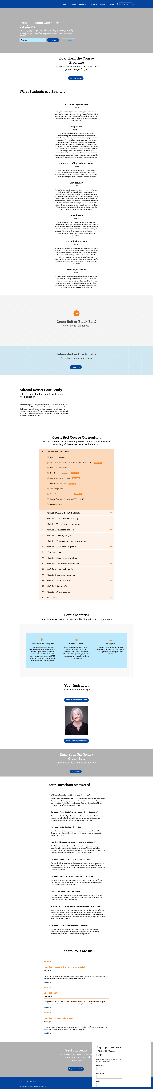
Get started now (125, 4)
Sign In (111, 4)
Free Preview (67, 40)
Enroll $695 (76, 771)
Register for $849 (75, 1069)
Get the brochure (76, 78)
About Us (83, 4)
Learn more (76, 367)
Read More (47, 982)
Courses (73, 4)
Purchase (53, 40)
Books (103, 4)
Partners (93, 4)
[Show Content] (110, 451)
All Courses (31, 1081)
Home (64, 4)
